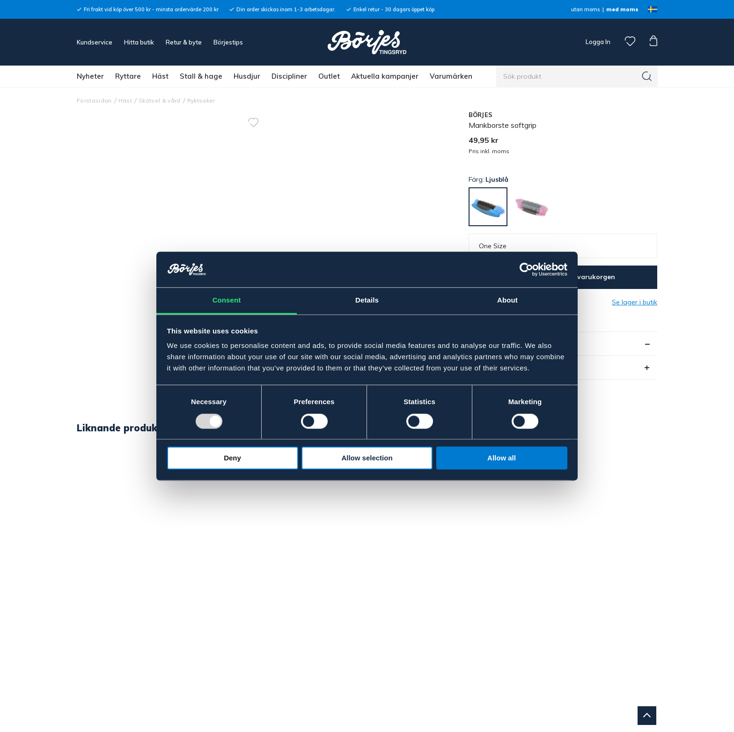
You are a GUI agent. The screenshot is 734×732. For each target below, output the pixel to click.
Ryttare (128, 76)
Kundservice (94, 42)
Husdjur (247, 76)
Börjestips (228, 42)
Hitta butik (139, 42)
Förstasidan (94, 100)
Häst (160, 76)
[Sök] (647, 76)
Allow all (501, 458)
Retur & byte (184, 42)
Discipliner (289, 76)
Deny (232, 458)
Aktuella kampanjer (384, 76)
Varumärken (451, 76)
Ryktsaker (201, 100)
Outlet (329, 76)
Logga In (597, 41)
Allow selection (366, 458)
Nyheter (90, 76)
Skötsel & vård (160, 100)
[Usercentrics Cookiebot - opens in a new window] (526, 269)
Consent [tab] (227, 300)
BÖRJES (481, 114)
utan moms (585, 9)
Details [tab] (367, 300)
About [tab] (507, 300)
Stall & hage (201, 76)
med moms (622, 9)
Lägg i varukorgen (585, 277)
